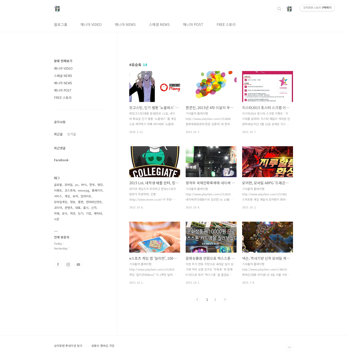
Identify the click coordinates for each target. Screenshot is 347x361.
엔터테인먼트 (94, 202)
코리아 (58, 207)
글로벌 (58, 184)
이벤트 (58, 190)
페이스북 (58, 265)
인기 (80, 213)
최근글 (58, 134)
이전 (197, 299)
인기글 (71, 134)
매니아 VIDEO (91, 24)
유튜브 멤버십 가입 (102, 346)
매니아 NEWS (125, 24)
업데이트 (86, 196)
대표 (78, 207)
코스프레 (70, 190)
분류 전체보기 (63, 61)
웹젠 (80, 202)
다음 (224, 299)
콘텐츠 (69, 207)
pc (77, 184)
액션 (72, 213)
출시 (86, 207)
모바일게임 (60, 202)
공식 (64, 213)
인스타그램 (68, 265)
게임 (67, 196)
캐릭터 (98, 213)
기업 (88, 213)
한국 (92, 184)
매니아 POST (193, 24)
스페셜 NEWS (159, 24)
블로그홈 (60, 24)
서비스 (58, 196)
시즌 (56, 219)
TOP (289, 347)
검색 (279, 9)
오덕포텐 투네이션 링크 (68, 346)
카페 (56, 213)
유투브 (78, 265)
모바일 (69, 184)
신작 (93, 207)
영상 (100, 184)
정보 (72, 202)
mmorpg (83, 190)
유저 (75, 196)
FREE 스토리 (226, 24)
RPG (84, 184)
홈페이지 (97, 190)
